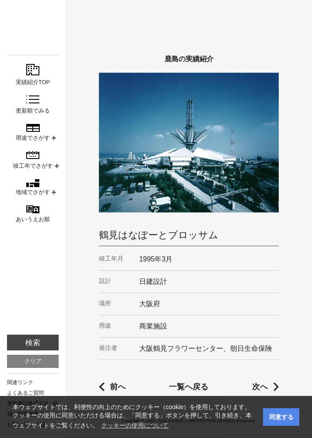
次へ (260, 386)
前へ (118, 386)
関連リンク (20, 382)
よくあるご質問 (25, 393)
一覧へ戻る (188, 386)
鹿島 (32, 22)
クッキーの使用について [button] (134, 425)
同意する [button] (281, 416)
